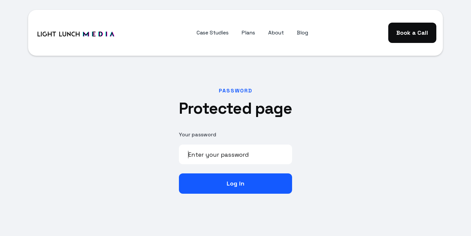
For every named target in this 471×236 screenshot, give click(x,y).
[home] (75, 32)
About (276, 32)
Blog (302, 32)
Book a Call (412, 32)
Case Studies (213, 32)
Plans (248, 32)
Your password (197, 134)
